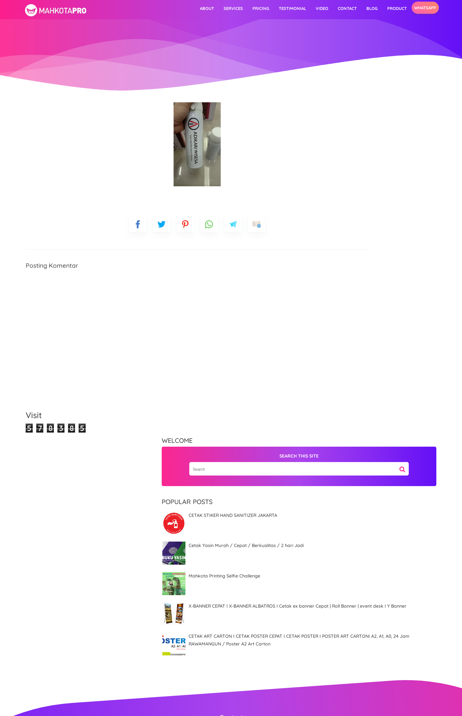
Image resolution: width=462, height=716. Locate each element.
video (285, 8)
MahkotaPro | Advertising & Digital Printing (240, 706)
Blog (335, 8)
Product (361, 8)
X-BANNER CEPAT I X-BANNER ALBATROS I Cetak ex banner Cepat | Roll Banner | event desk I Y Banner (361, 285)
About (171, 8)
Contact (311, 8)
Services (197, 8)
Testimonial (256, 8)
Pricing (224, 8)
